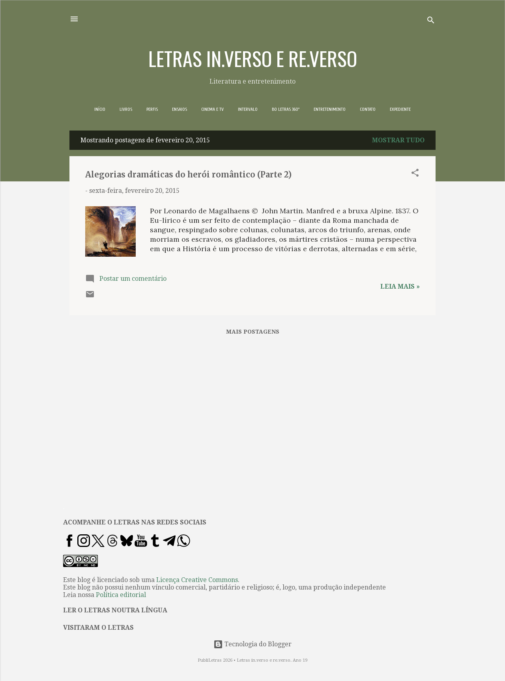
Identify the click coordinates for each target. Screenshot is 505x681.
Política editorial (121, 595)
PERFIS (152, 109)
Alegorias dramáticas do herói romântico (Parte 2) (188, 174)
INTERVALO (248, 109)
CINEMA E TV (212, 109)
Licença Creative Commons (197, 580)
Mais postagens (252, 331)
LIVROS (126, 109)
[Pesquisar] (431, 21)
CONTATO (368, 109)
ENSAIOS (179, 109)
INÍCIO (99, 109)
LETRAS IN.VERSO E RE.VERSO (252, 58)
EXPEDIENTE (400, 109)
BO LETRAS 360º (285, 109)
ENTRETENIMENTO (330, 109)
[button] (415, 174)
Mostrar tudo (398, 140)
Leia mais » (400, 286)
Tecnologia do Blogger (252, 644)
